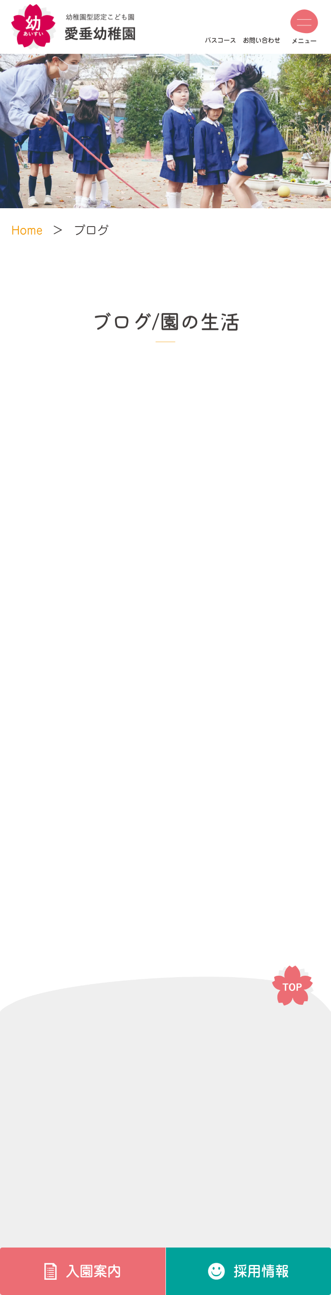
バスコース (220, 40)
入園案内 (93, 1271)
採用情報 (261, 1271)
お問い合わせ (261, 40)
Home (26, 230)
